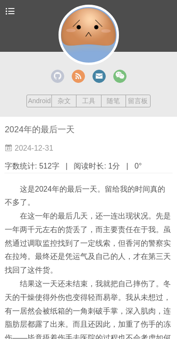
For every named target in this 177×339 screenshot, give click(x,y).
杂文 (64, 101)
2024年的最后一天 (40, 129)
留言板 (138, 101)
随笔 (113, 101)
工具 (88, 101)
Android (39, 101)
